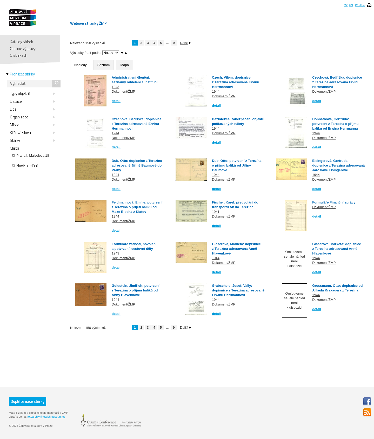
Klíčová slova (32, 132)
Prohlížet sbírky (22, 74)
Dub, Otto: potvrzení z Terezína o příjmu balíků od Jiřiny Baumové (236, 165)
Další (185, 43)
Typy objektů (32, 93)
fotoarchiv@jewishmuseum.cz (46, 416)
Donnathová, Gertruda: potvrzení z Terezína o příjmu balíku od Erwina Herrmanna (335, 123)
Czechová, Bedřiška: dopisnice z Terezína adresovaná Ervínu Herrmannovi (337, 82)
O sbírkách (18, 55)
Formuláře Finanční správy (333, 202)
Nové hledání (25, 165)
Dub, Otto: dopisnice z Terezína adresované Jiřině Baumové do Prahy (137, 165)
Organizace (32, 117)
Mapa (124, 65)
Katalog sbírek (21, 42)
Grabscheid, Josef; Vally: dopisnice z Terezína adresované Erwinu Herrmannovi (238, 290)
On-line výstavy (23, 49)
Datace (32, 101)
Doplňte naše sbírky (27, 401)
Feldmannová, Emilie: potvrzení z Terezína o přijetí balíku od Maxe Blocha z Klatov (137, 207)
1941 (215, 212)
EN (351, 5)
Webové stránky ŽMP (88, 23)
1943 (115, 87)
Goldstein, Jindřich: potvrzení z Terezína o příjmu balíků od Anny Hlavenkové (135, 290)
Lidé (32, 109)
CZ (346, 5)
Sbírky (32, 140)
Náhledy (80, 65)
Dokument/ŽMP (123, 91)
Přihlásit (360, 5)
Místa (32, 125)
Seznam (103, 65)
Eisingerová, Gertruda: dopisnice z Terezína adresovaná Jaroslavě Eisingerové (338, 165)
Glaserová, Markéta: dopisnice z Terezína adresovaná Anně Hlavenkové (236, 248)
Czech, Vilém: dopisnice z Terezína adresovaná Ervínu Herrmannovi (235, 82)
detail (116, 101)
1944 (215, 91)
